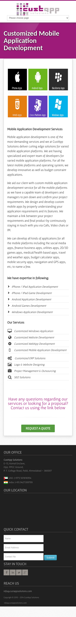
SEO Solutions (18, 377)
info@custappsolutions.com (18, 591)
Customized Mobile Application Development (37, 350)
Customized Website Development (30, 337)
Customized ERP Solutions (26, 358)
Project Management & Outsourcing (31, 370)
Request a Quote (38, 428)
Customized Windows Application (30, 331)
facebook (6, 572)
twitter (19, 572)
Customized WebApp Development (31, 343)
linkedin (13, 572)
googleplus (25, 572)
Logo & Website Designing (25, 364)
